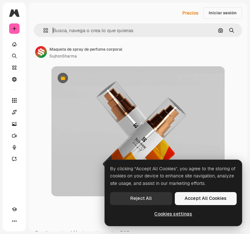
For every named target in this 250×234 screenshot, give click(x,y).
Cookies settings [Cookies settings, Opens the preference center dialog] (173, 214)
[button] (43, 30)
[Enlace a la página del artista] (41, 52)
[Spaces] (14, 112)
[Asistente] (14, 159)
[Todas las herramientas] (14, 100)
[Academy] (14, 209)
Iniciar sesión (223, 13)
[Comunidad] (14, 79)
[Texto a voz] (14, 147)
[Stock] (14, 67)
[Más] (14, 221)
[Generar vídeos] (14, 135)
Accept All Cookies (206, 198)
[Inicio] (14, 44)
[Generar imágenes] (14, 124)
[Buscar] (14, 56)
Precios (190, 13)
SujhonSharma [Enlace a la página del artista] (63, 56)
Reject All (141, 198)
